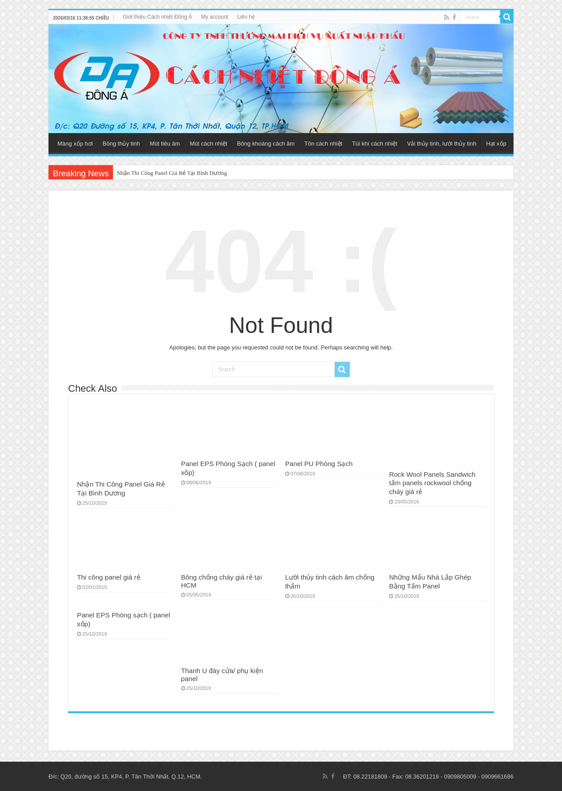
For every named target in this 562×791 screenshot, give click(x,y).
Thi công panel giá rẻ (109, 577)
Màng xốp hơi (75, 143)
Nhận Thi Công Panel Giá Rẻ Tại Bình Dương (172, 173)
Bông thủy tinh (121, 143)
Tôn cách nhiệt (323, 143)
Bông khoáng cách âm (266, 143)
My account (214, 17)
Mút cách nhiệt (208, 143)
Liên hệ (246, 17)
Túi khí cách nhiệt (374, 143)
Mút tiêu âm (165, 143)
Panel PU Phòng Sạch (319, 463)
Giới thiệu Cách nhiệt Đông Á (157, 17)
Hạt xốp (496, 143)
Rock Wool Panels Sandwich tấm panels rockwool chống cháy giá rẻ (432, 483)
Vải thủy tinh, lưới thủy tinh (442, 143)
